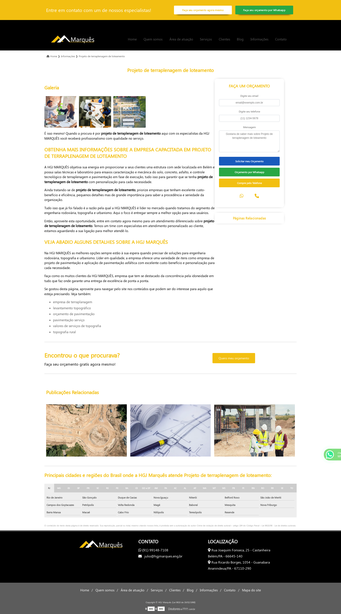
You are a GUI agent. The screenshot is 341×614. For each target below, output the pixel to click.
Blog (240, 39)
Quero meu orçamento (234, 358)
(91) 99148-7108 (153, 550)
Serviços (206, 39)
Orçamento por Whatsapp (249, 172)
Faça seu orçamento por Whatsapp (264, 10)
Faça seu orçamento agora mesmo (203, 10)
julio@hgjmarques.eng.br (160, 556)
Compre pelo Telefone (249, 183)
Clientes (224, 39)
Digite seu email (249, 95)
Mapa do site (251, 590)
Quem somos (153, 39)
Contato (281, 39)
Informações (259, 39)
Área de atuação (181, 39)
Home (132, 39)
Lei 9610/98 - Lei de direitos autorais (279, 525)
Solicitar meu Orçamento (249, 161)
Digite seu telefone (249, 111)
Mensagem (249, 127)
